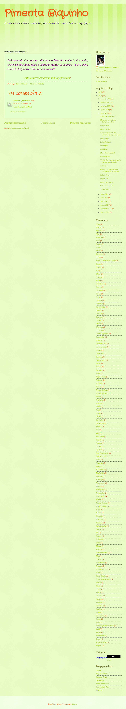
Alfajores (99, 231)
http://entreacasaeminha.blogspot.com (47, 77)
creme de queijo (101, 347)
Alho (97, 234)
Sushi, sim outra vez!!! (107, 116)
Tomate (98, 632)
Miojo (98, 509)
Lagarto (98, 440)
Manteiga (99, 476)
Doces (98, 363)
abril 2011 (104, 201)
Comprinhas (100, 337)
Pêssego (99, 546)
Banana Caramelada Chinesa (106, 261)
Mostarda (99, 516)
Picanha (99, 549)
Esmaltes (99, 370)
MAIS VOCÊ (100, 470)
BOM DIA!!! (104, 138)
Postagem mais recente (15, 123)
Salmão (98, 599)
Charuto (99, 324)
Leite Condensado (102, 453)
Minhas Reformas (102, 506)
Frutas (98, 407)
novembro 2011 (106, 99)
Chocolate (99, 327)
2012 (100, 92)
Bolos (98, 280)
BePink (98, 670)
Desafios (99, 357)
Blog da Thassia (101, 674)
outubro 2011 (105, 102)
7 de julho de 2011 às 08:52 (22, 107)
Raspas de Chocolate (103, 579)
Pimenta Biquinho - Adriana (108, 68)
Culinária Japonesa (107, 186)
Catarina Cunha (101, 677)
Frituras (99, 403)
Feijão (98, 373)
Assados (99, 244)
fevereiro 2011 (106, 208)
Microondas (100, 493)
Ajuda (98, 224)
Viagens (98, 646)
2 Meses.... (103, 166)
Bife (97, 270)
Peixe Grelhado (105, 142)
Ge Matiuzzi (100, 680)
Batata (98, 264)
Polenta (98, 559)
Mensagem (104, 146)
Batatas (98, 267)
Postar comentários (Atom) (19, 128)
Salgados (99, 596)
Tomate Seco (100, 636)
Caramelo (99, 304)
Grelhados (99, 420)
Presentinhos (100, 563)
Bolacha (99, 277)
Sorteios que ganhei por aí (105, 626)
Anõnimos (99, 237)
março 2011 (105, 205)
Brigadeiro (99, 284)
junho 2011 (105, 194)
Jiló (97, 433)
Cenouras (99, 317)
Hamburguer (100, 423)
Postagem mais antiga (80, 123)
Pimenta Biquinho (46, 13)
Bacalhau (99, 254)
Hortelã (98, 427)
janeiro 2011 (105, 212)
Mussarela (99, 519)
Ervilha (98, 367)
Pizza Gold (104, 179)
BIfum (98, 274)
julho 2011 (104, 113)
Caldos (98, 294)
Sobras (98, 612)
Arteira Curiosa (101, 81)
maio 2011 (104, 198)
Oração (98, 529)
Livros (98, 460)
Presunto (99, 566)
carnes (98, 310)
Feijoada (99, 380)
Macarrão (99, 463)
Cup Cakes (99, 354)
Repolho (99, 583)
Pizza (98, 556)
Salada (98, 592)
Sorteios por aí (105, 157)
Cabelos (99, 287)
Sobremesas (100, 616)
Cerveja (98, 320)
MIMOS (98, 499)
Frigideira (99, 400)
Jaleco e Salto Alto (102, 684)
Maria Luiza (100, 483)
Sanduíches (100, 606)
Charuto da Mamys (106, 182)
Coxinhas (99, 340)
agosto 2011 (105, 110)
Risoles (98, 589)
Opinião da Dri (101, 526)
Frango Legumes (102, 393)
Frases (98, 397)
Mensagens (100, 490)
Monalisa (99, 690)
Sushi (98, 629)
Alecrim (98, 227)
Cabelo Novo (104, 126)
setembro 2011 (106, 106)
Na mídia (99, 523)
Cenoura (99, 314)
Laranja (98, 446)
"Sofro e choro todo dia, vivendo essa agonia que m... (110, 134)
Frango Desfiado (102, 390)
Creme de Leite (101, 344)
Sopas (98, 619)
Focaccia (99, 383)
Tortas (98, 639)
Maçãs (98, 466)
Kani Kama (100, 437)
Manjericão (100, 473)
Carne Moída (100, 307)
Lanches (99, 443)
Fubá (98, 410)
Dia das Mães (100, 360)
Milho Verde (100, 496)
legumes (99, 450)
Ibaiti (98, 430)
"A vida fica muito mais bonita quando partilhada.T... (110, 161)
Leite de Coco (100, 456)
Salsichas (99, 602)
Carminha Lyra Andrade (21, 101)
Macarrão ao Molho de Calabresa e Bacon (108, 121)
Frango (98, 387)
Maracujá (99, 480)
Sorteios (99, 622)
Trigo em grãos (101, 642)
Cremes (98, 350)
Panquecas (99, 539)
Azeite (98, 251)
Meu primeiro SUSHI (107, 153)
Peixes (98, 543)
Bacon (98, 257)
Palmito (98, 536)
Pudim (98, 573)
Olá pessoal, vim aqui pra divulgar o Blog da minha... (110, 170)
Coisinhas (99, 330)
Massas (98, 486)
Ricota (98, 586)
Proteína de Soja (101, 569)
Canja (98, 297)
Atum (98, 247)
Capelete (99, 300)
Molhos (98, 513)
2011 (100, 96)
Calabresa (99, 290)
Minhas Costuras (102, 503)
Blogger (75, 704)
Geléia (98, 417)
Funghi (98, 413)
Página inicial (48, 123)
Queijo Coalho (101, 576)
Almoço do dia (105, 129)
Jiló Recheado (105, 189)
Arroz (98, 241)
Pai (97, 533)
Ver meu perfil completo (104, 71)
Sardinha (99, 609)
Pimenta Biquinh (101, 553)
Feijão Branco (101, 377)
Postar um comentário (18, 112)
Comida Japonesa (102, 334)
